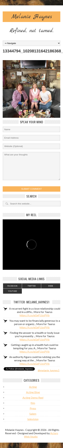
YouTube (12, 291)
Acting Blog (33, 392)
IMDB (50, 286)
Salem (32, 413)
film (33, 402)
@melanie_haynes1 (48, 370)
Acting (33, 386)
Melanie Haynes (31, 16)
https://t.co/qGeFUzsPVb (35, 315)
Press (33, 408)
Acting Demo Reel (33, 397)
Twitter (32, 286)
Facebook (12, 286)
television (32, 419)
